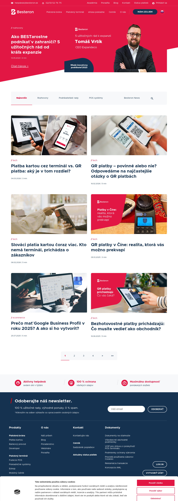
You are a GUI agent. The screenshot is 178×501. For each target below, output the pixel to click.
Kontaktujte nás (81, 436)
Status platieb (141, 3)
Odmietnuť (156, 484)
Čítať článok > (20, 66)
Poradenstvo (47, 444)
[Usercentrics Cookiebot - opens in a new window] (17, 496)
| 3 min (24, 178)
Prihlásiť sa (161, 3)
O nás (123, 12)
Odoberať (157, 409)
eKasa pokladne (96, 12)
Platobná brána (54, 12)
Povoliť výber (155, 476)
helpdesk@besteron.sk (26, 3)
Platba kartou (16, 440)
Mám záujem (145, 12)
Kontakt (126, 3)
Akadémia (92, 3)
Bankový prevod (17, 444)
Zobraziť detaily (139, 496)
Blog (116, 3)
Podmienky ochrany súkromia (120, 453)
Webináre (46, 448)
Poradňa (105, 3)
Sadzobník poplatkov (83, 447)
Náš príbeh (46, 436)
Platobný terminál (75, 12)
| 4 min (24, 58)
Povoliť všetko (156, 468)
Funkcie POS (15, 460)
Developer (14, 448)
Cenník (112, 12)
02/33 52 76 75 (54, 3)
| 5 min (103, 184)
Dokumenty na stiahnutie (117, 436)
